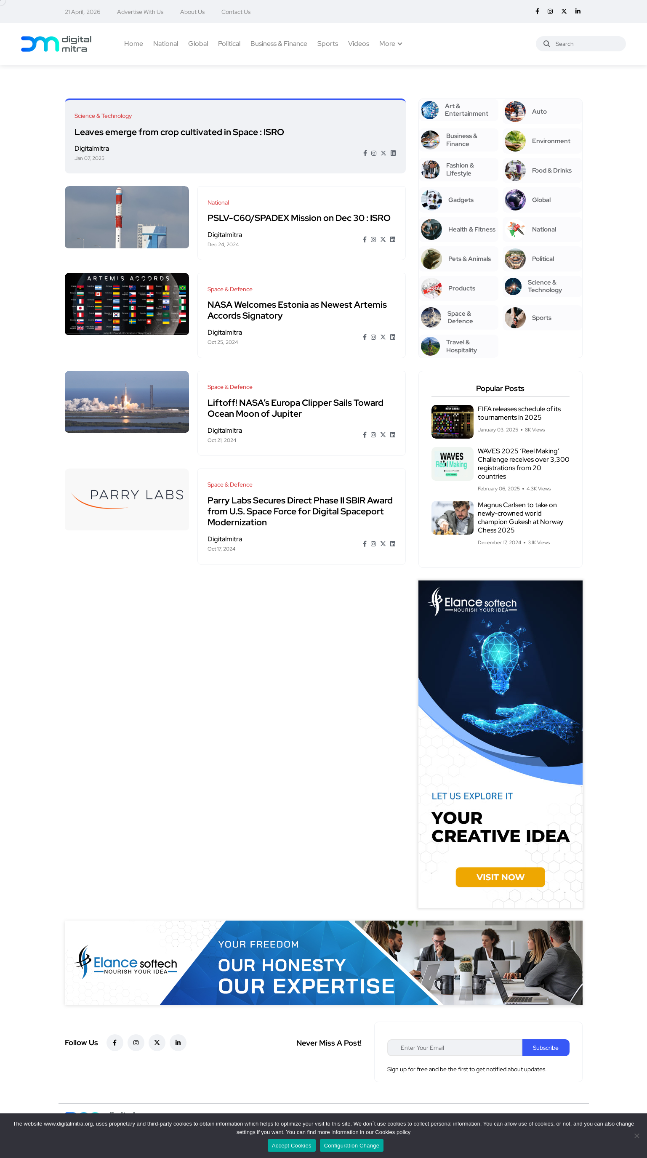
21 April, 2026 (82, 12)
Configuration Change (351, 1145)
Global (198, 43)
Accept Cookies (292, 1145)
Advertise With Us (140, 12)
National (165, 43)
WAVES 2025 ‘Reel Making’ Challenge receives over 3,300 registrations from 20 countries (524, 464)
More (387, 43)
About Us (192, 12)
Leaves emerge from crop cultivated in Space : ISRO (180, 130)
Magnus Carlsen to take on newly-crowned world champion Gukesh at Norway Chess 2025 (520, 517)
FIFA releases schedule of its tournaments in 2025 (519, 413)
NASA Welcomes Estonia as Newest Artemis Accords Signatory (298, 305)
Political (229, 43)
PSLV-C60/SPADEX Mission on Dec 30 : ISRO (299, 215)
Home (133, 43)
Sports (327, 43)
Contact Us (235, 12)
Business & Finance (278, 43)
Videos (358, 43)
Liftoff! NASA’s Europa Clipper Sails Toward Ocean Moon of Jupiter (296, 401)
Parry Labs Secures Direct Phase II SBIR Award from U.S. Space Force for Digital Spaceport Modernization (301, 502)
